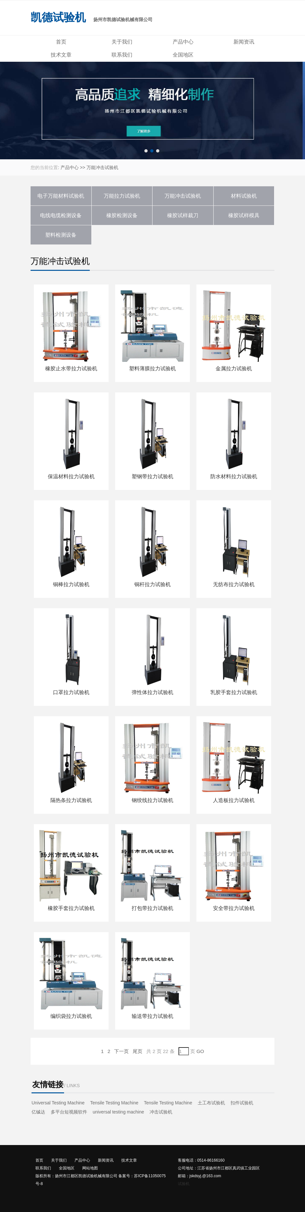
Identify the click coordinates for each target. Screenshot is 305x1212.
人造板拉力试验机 (234, 800)
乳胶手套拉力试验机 (233, 692)
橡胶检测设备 (122, 215)
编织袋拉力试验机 (71, 1016)
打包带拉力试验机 (152, 908)
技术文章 (61, 55)
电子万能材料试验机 (60, 196)
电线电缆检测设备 (61, 215)
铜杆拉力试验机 (152, 584)
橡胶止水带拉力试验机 (71, 368)
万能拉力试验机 (122, 196)
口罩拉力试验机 (71, 692)
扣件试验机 (242, 1102)
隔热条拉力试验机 (71, 800)
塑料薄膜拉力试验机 (152, 368)
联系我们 (122, 55)
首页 (61, 42)
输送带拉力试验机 (152, 1016)
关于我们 (122, 42)
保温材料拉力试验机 (71, 476)
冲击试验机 (161, 1111)
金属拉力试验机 (234, 368)
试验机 (184, 1183)
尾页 (137, 1051)
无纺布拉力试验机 (234, 584)
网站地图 (90, 1168)
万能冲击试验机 (102, 167)
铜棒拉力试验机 (71, 584)
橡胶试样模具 (243, 215)
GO (200, 1051)
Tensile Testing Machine (114, 1102)
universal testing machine (118, 1111)
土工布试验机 (211, 1102)
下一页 (121, 1051)
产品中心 (183, 42)
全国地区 (183, 55)
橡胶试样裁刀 (182, 215)
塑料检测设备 (60, 235)
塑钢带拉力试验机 (152, 476)
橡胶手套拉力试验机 (71, 908)
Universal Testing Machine (58, 1102)
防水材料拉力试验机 (233, 476)
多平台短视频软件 (69, 1111)
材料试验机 (244, 196)
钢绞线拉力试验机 (152, 800)
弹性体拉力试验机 (152, 692)
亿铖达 (38, 1111)
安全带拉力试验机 (234, 908)
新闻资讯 (243, 42)
